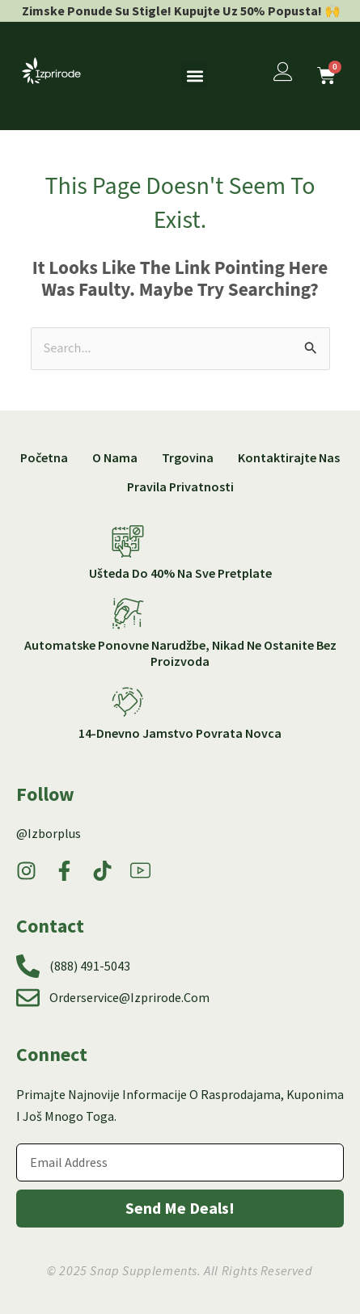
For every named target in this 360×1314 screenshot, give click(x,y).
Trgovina (188, 457)
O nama (115, 457)
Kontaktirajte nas (289, 457)
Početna (44, 457)
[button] (194, 75)
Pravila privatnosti (180, 486)
